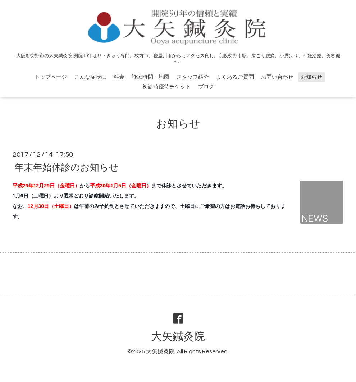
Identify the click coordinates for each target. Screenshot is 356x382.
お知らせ (311, 77)
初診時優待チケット (166, 87)
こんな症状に (90, 77)
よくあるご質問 (235, 77)
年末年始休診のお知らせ (66, 167)
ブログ (206, 87)
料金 (119, 77)
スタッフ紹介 (193, 77)
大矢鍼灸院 (178, 336)
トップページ (51, 77)
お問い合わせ (277, 77)
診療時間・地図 (150, 77)
